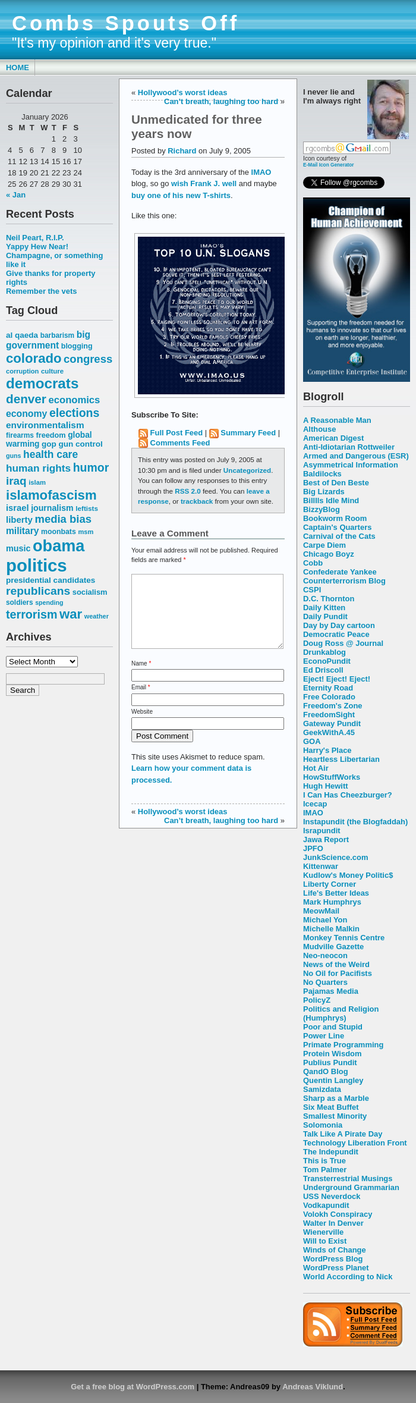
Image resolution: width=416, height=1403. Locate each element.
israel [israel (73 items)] (17, 508)
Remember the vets (41, 291)
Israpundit (322, 830)
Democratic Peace (336, 634)
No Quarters (325, 982)
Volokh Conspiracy (337, 1214)
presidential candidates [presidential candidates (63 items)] (50, 580)
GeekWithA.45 (329, 732)
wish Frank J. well (204, 183)
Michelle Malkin (331, 928)
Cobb (313, 562)
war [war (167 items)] (70, 614)
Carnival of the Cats (339, 536)
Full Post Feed (176, 432)
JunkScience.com (335, 857)
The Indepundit (330, 1151)
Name (141, 677)
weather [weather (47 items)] (96, 616)
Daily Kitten (324, 607)
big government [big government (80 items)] (48, 339)
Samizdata (322, 1089)
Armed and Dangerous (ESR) (356, 455)
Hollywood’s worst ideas (183, 92)
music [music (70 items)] (18, 548)
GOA (312, 741)
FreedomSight (329, 714)
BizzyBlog (321, 509)
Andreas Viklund (312, 1386)
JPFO (313, 848)
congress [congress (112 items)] (88, 359)
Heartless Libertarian (341, 759)
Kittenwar (320, 866)
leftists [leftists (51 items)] (86, 508)
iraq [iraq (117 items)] (16, 481)
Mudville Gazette (333, 946)
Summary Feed (248, 432)
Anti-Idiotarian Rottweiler (349, 446)
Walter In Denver (333, 1223)
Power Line (323, 1035)
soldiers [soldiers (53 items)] (19, 602)
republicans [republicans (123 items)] (38, 591)
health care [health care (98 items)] (50, 454)
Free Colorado (329, 696)
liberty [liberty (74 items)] (19, 519)
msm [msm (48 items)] (85, 531)
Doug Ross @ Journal (343, 643)
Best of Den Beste (336, 482)
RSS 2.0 (187, 491)
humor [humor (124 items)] (91, 467)
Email (140, 701)
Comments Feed (180, 442)
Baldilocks (322, 473)
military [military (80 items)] (22, 531)
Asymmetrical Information (350, 464)
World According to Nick (347, 1276)
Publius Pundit (330, 1062)
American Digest (333, 438)
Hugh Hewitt (325, 785)
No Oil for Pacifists (337, 973)
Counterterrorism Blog (344, 580)
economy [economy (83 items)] (26, 414)
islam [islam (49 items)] (37, 482)
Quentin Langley (333, 1080)
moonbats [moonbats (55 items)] (58, 532)
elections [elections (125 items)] (74, 412)
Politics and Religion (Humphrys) (341, 1013)
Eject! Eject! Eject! (336, 678)
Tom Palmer (324, 1169)
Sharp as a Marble (336, 1098)
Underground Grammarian (351, 1187)
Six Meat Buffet (331, 1107)
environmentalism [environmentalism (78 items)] (45, 425)
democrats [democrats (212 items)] (42, 383)
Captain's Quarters (337, 527)
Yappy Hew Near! (37, 246)
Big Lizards (324, 491)
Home (17, 67)
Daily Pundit (325, 616)
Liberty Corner (329, 884)
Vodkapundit (326, 1205)
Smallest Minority (335, 1116)
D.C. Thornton (328, 598)
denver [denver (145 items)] (26, 399)
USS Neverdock (331, 1196)
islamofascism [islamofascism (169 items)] (51, 495)
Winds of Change (334, 1249)
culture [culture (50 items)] (52, 371)
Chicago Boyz (328, 554)
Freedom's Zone (333, 705)
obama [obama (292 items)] (58, 545)
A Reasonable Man (337, 420)
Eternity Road (328, 687)
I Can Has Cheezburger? (347, 794)
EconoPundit (327, 661)
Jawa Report (326, 839)
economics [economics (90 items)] (74, 400)
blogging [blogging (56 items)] (77, 346)
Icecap (315, 803)
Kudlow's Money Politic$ (348, 875)
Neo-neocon (325, 955)
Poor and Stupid (333, 1026)
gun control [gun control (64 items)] (80, 444)
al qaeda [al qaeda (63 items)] (22, 335)
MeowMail (321, 910)
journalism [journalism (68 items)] (52, 508)
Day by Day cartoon (339, 625)
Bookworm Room (335, 518)
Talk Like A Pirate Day (342, 1133)
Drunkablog (324, 652)
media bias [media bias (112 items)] (63, 519)
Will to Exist (324, 1240)
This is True (324, 1160)
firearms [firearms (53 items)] (20, 435)
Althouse (319, 429)
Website (142, 726)
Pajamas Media (330, 991)
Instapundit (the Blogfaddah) (355, 821)
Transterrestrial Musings (347, 1178)
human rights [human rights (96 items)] (38, 468)
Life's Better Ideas (336, 893)
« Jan (16, 194)
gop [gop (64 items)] (49, 444)
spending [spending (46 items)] (49, 602)
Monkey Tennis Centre (344, 937)
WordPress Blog (333, 1258)
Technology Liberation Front (355, 1142)
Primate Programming (343, 1044)
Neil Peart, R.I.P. (35, 237)
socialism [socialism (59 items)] (90, 592)
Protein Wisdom (332, 1053)
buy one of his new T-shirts (181, 195)
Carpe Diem (324, 545)
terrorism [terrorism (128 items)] (31, 614)
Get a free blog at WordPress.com (132, 1386)
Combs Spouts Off (125, 23)
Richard (182, 150)
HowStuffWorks (331, 777)
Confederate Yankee (340, 571)
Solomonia (322, 1124)
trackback (197, 501)
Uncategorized (247, 470)
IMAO (313, 812)
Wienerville (323, 1232)
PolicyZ (316, 1000)
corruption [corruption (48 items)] (22, 371)
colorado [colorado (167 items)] (34, 358)
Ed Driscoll (323, 670)
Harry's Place (327, 750)
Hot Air (316, 768)
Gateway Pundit (332, 723)
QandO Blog (325, 1071)
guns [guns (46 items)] (13, 455)
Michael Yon (325, 919)
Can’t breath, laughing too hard (221, 101)
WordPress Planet (336, 1267)
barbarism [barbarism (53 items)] (57, 335)
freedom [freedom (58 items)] (50, 435)
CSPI (312, 589)
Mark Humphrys (332, 901)
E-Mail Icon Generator (328, 165)
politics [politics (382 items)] (36, 565)
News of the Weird (336, 964)
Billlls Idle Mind (331, 500)
